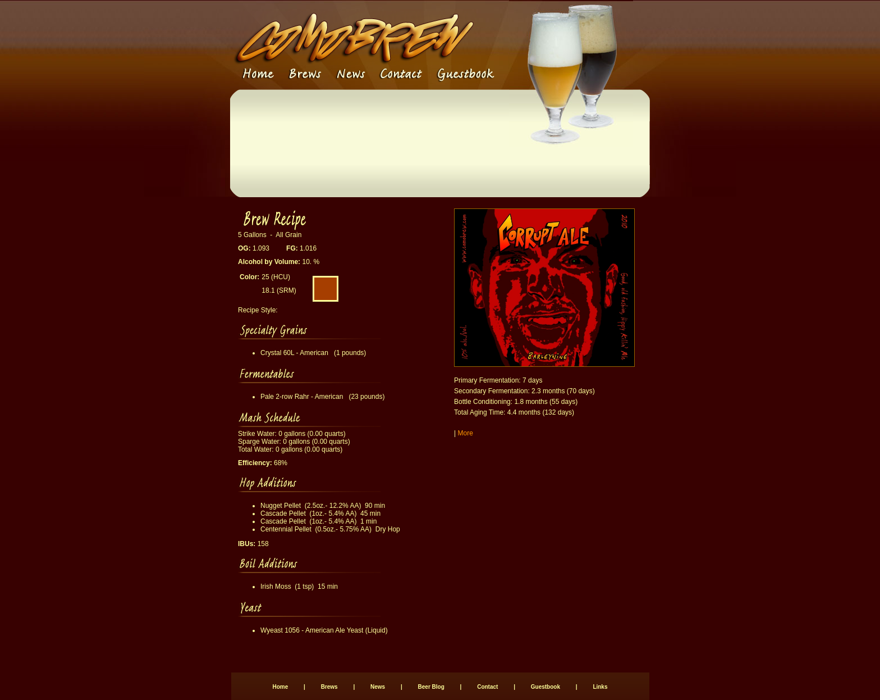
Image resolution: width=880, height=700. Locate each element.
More (465, 433)
